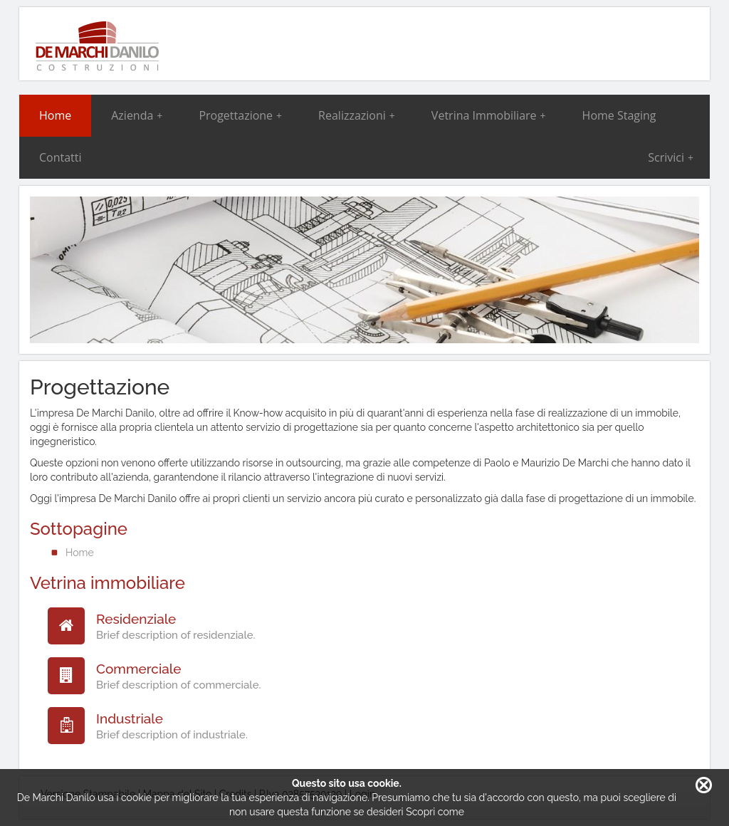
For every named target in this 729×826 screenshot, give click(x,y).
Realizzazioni (356, 115)
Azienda (136, 115)
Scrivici (670, 157)
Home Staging (619, 115)
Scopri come (435, 811)
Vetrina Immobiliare (488, 115)
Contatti (60, 157)
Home (55, 115)
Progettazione (240, 115)
